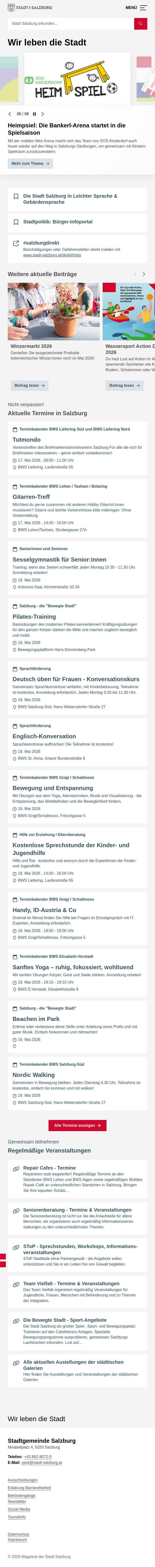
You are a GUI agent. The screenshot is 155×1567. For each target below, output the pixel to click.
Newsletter (17, 1501)
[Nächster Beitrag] (143, 274)
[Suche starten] (140, 24)
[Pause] (34, 114)
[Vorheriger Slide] (10, 114)
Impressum (17, 1540)
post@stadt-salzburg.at (42, 1463)
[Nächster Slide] (43, 114)
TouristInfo (17, 1517)
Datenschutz (18, 1534)
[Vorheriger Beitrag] (135, 274)
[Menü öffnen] (136, 7)
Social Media (19, 1509)
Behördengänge (21, 1496)
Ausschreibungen (23, 1480)
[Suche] (71, 24)
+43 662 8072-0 (37, 1457)
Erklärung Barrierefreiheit (29, 1488)
